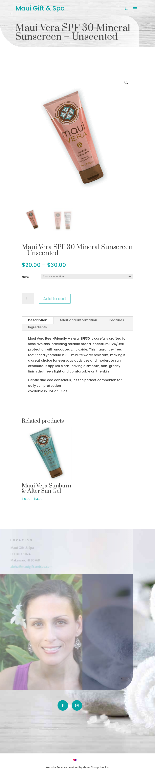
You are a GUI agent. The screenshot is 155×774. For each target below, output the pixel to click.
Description (37, 320)
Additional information (78, 320)
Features (116, 320)
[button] (126, 82)
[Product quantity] (28, 298)
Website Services (56, 767)
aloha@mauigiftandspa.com (26, 566)
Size (25, 277)
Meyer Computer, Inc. (96, 767)
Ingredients (37, 327)
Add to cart (54, 298)
